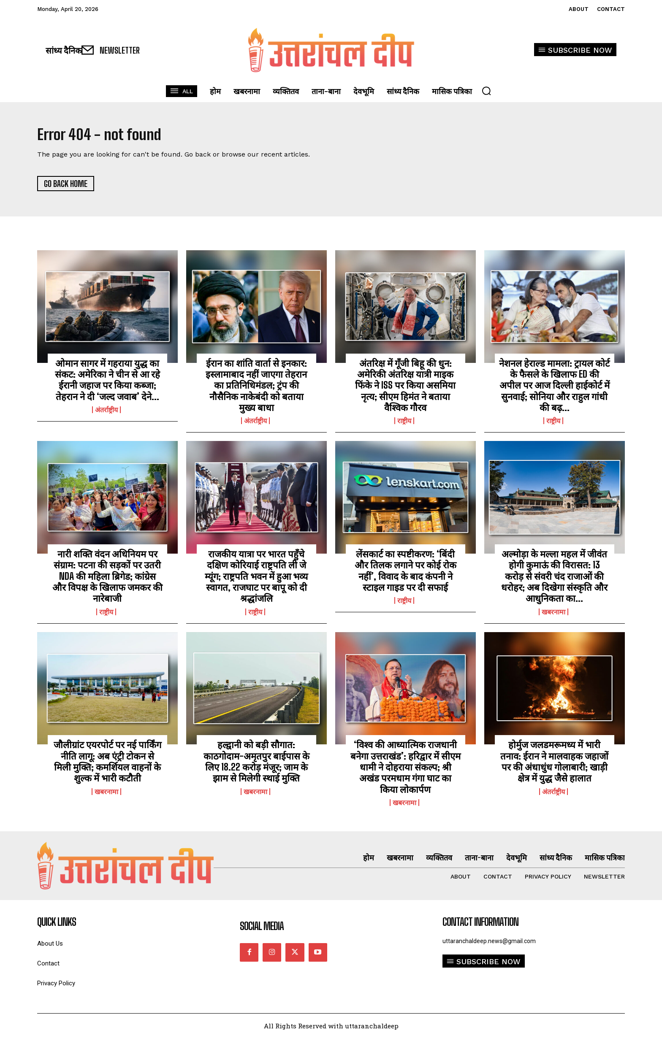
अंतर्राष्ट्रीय (106, 412)
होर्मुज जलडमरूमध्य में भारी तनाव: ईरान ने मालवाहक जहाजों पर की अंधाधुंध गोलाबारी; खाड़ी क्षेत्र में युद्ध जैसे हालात (554, 764)
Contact (48, 966)
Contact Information (480, 925)
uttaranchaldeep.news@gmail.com (489, 944)
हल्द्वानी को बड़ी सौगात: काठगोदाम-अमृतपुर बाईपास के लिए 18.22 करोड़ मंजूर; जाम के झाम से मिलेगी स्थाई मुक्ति (256, 764)
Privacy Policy (56, 986)
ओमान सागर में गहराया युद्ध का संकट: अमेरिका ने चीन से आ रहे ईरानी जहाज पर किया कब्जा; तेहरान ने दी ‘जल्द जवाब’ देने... (107, 382)
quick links (56, 925)
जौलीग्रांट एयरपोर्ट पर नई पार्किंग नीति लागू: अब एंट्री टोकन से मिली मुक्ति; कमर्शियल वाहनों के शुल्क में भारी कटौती (107, 764)
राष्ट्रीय (404, 424)
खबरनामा (553, 614)
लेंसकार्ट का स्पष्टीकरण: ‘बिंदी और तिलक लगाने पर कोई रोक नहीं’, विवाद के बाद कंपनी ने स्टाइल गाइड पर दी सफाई (405, 573)
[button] (486, 91)
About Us (50, 947)
